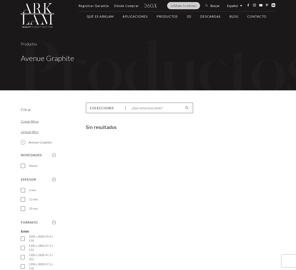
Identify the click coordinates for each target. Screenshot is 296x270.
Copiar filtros (30, 121)
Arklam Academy (183, 5)
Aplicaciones (135, 16)
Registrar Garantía (94, 6)
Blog (234, 16)
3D (189, 16)
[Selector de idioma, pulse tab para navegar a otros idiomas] (234, 5)
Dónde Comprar (126, 6)
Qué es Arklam (100, 16)
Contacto (256, 16)
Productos (167, 16)
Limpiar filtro (29, 132)
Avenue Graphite (36, 142)
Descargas (210, 16)
